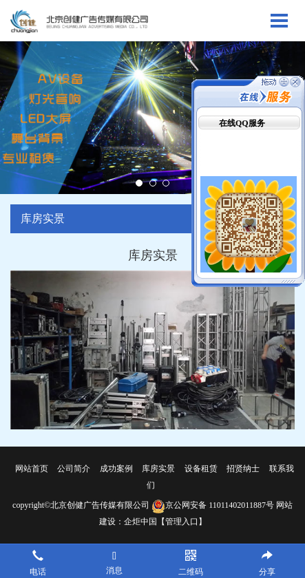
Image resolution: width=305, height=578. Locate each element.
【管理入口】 (182, 521)
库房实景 (158, 468)
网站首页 (31, 468)
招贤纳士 (243, 468)
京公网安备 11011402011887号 (212, 505)
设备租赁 (201, 468)
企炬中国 (140, 521)
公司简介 (73, 468)
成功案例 (116, 468)
